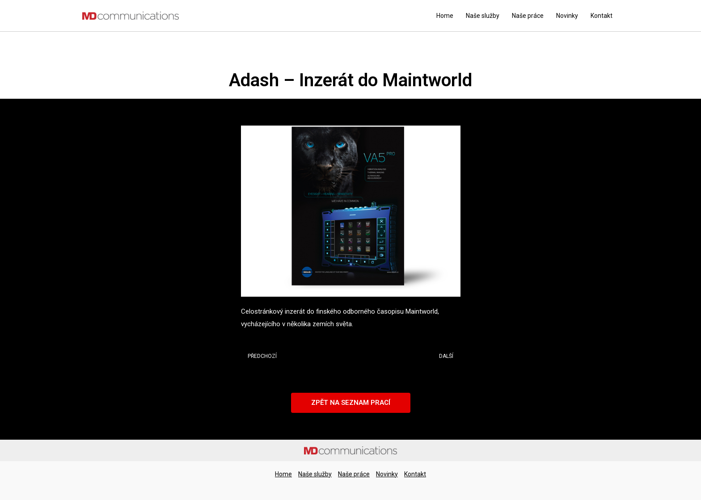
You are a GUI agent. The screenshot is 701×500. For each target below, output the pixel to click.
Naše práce (528, 15)
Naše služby (482, 15)
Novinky (567, 15)
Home (444, 15)
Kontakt (601, 15)
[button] (350, 403)
